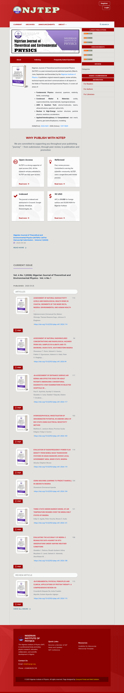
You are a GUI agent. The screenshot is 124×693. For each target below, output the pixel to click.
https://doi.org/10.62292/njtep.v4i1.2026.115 (50, 598)
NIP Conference (54, 650)
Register (104, 3)
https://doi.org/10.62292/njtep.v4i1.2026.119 (50, 467)
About (61, 24)
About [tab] (19, 60)
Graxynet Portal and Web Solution (87, 679)
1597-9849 (64, 126)
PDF (19, 330)
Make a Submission (98, 76)
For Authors (88, 89)
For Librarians (89, 94)
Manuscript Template (86, 649)
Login (106, 8)
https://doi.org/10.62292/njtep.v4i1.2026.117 (50, 402)
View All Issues (20, 609)
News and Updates (55, 647)
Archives (30, 24)
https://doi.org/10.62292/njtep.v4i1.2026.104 (50, 491)
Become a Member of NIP (57, 645)
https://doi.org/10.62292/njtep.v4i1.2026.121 (50, 523)
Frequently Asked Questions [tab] (64, 60)
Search (104, 24)
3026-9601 (45, 126)
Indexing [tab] (37, 60)
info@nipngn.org (29, 664)
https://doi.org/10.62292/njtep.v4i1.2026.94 (50, 362)
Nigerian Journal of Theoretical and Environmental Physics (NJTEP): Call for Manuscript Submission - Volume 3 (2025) (30, 237)
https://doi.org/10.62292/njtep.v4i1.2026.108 (50, 561)
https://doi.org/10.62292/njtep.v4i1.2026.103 (50, 436)
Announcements (46, 24)
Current (17, 24)
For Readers (88, 84)
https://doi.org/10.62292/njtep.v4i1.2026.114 (50, 324)
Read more (24, 184)
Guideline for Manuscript (87, 646)
